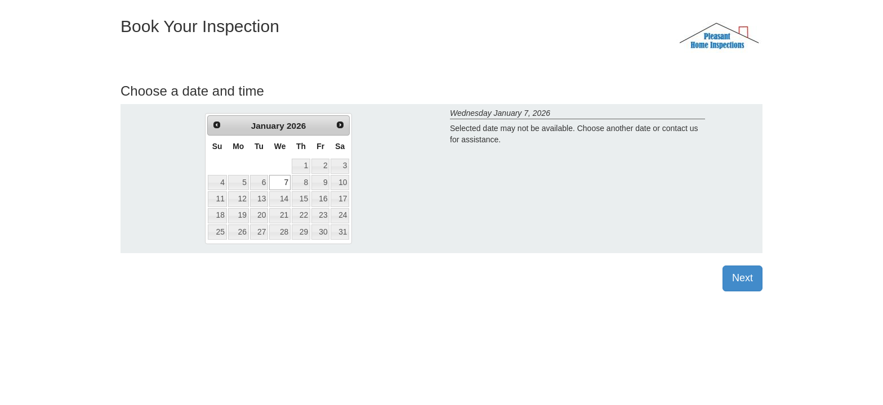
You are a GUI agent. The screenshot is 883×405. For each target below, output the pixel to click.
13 (261, 198)
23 (323, 214)
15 (304, 198)
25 (220, 231)
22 (304, 214)
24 (342, 214)
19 (242, 214)
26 (242, 231)
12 (242, 198)
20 (261, 214)
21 (284, 214)
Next (742, 278)
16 (323, 198)
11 (220, 198)
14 (284, 198)
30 (323, 231)
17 (342, 198)
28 (284, 231)
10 (342, 182)
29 (304, 231)
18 (220, 214)
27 (261, 231)
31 (342, 231)
